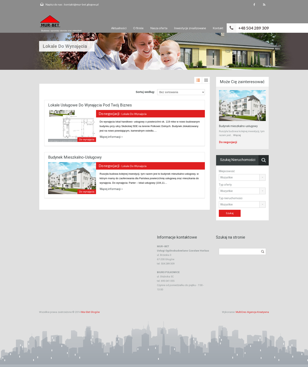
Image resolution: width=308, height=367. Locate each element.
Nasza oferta (158, 28)
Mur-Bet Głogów (90, 312)
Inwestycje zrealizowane (190, 28)
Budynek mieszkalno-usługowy (75, 157)
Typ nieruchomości (230, 198)
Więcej (237, 135)
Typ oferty (225, 184)
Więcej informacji (111, 136)
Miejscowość (227, 171)
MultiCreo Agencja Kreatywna (252, 312)
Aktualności (118, 28)
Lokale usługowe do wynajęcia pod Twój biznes (90, 105)
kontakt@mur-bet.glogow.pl (81, 4)
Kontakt (218, 28)
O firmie (138, 28)
